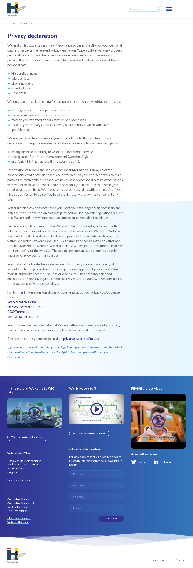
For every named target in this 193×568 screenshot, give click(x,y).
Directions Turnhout (19, 479)
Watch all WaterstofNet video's (27, 437)
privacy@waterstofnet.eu (81, 339)
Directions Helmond (19, 518)
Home (10, 23)
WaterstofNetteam (18, 522)
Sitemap (181, 560)
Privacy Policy (24, 23)
